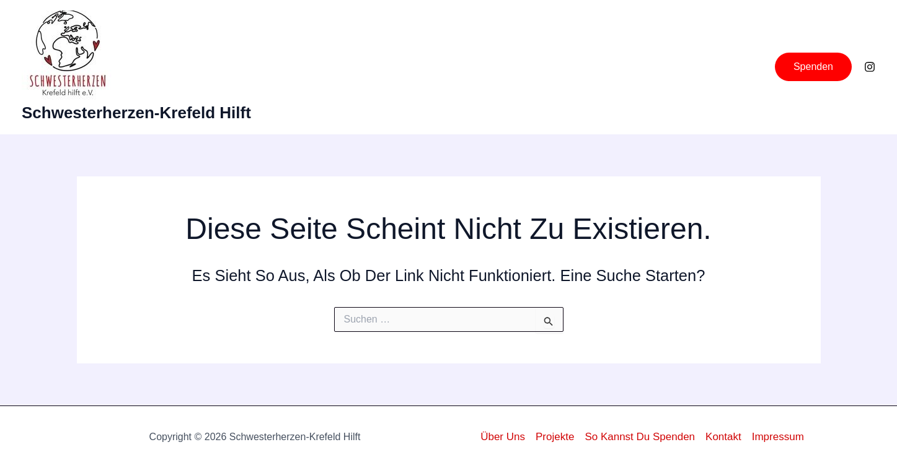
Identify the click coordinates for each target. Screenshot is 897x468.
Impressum (778, 437)
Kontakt (723, 437)
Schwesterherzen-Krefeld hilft (136, 112)
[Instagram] (869, 66)
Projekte (555, 437)
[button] (813, 67)
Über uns (502, 437)
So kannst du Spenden (640, 437)
